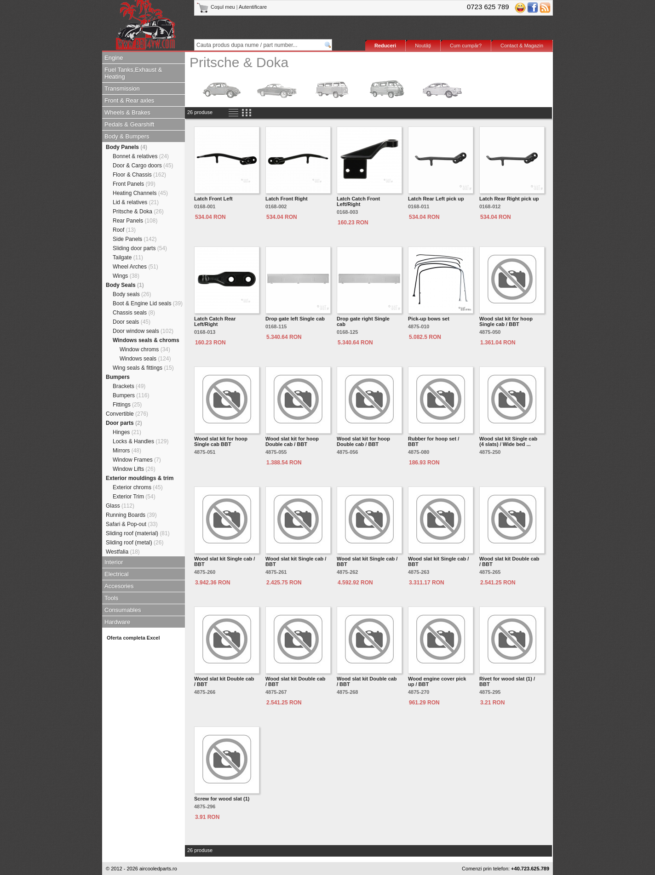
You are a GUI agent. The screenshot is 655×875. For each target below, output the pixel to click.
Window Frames (137, 460)
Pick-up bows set (428, 318)
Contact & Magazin (521, 45)
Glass (120, 506)
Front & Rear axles (129, 100)
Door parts (124, 423)
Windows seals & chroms (146, 340)
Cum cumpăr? (466, 45)
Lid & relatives (136, 202)
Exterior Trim (134, 496)
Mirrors (127, 450)
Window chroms (145, 349)
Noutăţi (423, 45)
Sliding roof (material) (138, 533)
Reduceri (385, 45)
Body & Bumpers (126, 136)
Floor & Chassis (139, 175)
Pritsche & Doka (138, 211)
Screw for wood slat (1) (221, 798)
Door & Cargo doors (143, 165)
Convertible (127, 414)
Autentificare (253, 7)
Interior (113, 562)
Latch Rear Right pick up (509, 198)
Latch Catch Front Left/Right (358, 201)
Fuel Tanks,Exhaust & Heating (133, 73)
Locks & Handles (140, 441)
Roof (124, 230)
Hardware (117, 621)
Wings (126, 276)
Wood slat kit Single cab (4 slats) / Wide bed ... (508, 441)
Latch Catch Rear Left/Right (215, 321)
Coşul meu (216, 7)
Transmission (122, 88)
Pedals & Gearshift (129, 124)
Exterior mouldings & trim (139, 478)
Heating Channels (140, 193)
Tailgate (128, 257)
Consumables (122, 609)
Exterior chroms (138, 487)
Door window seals (143, 331)
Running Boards (131, 515)
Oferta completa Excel (133, 638)
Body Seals (125, 285)
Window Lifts (134, 469)
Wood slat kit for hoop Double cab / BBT (292, 441)
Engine (113, 57)
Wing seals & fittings (143, 368)
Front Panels (134, 184)
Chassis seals (134, 312)
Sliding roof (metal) (134, 542)
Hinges (127, 432)
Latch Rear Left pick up (436, 198)
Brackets (129, 386)
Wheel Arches (135, 266)
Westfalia (123, 552)
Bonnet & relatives (141, 156)
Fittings (127, 404)
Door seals (131, 322)
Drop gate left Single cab (295, 318)
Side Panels (134, 239)
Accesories (119, 586)
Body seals (132, 294)
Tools (111, 598)
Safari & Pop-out (132, 524)
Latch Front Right (286, 198)
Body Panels (126, 147)
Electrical (116, 574)
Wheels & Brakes (127, 112)
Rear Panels (135, 220)
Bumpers (118, 377)
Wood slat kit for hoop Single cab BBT (220, 441)
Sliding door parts (140, 248)
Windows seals (145, 358)
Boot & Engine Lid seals (148, 303)
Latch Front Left (213, 198)
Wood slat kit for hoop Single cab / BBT (506, 321)
